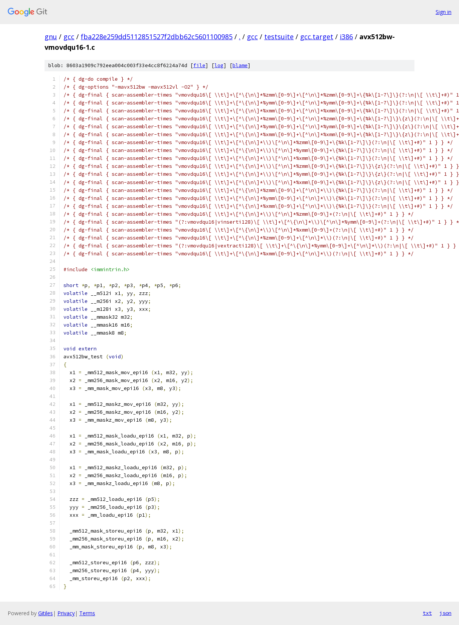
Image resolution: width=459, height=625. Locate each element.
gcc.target (316, 36)
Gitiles (45, 613)
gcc (68, 36)
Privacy (66, 613)
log (218, 65)
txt (427, 613)
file (199, 65)
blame (240, 65)
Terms (87, 613)
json (445, 613)
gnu (51, 36)
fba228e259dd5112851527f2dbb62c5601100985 (157, 36)
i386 (346, 36)
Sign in (443, 11)
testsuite (279, 36)
